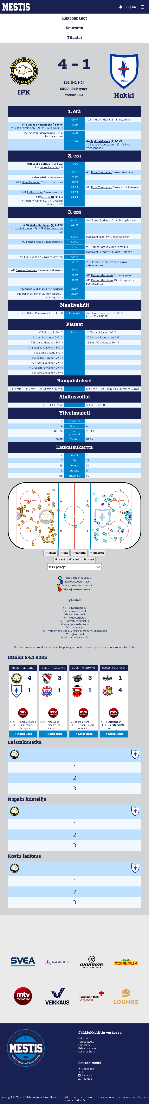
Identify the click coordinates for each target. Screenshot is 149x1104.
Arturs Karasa (100, 247)
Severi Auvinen (86, 727)
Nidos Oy (80, 1100)
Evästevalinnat (126, 1097)
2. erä (74, 559)
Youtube (87, 1078)
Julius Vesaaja (32, 257)
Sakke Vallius (41, 164)
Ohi (63, 553)
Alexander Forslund (114, 723)
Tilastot (74, 37)
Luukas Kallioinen (39, 124)
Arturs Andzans (101, 119)
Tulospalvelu (86, 1041)
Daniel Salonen (120, 236)
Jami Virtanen (34, 200)
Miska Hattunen (31, 182)
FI (127, 7)
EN (134, 7)
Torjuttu (78, 553)
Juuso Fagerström (103, 144)
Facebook (88, 1068)
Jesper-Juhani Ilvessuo (105, 262)
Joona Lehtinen (49, 167)
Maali (50, 553)
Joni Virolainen (26, 128)
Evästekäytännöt (105, 1097)
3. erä (88, 559)
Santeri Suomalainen (42, 133)
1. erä (60, 559)
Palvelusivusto (87, 1048)
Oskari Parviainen (54, 202)
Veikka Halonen (53, 228)
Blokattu (96, 553)
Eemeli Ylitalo (34, 242)
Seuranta (74, 28)
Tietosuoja (86, 1097)
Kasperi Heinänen (102, 275)
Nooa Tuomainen (101, 172)
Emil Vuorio (54, 727)
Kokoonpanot (74, 18)
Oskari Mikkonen (35, 288)
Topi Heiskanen (100, 141)
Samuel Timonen (26, 270)
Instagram (88, 1075)
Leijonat (83, 1038)
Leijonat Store (86, 1051)
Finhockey (84, 1045)
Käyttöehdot (69, 1097)
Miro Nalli (53, 128)
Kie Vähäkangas (101, 342)
